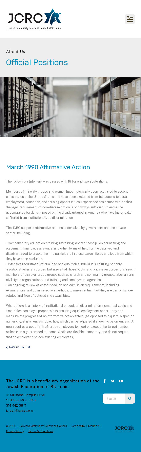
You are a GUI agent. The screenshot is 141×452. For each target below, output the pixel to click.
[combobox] (114, 399)
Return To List (19, 347)
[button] (130, 19)
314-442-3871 (16, 405)
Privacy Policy (15, 431)
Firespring (92, 426)
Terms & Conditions (40, 431)
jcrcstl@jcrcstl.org (19, 410)
